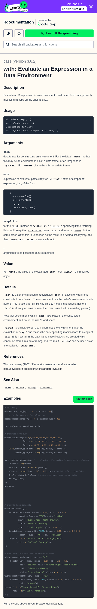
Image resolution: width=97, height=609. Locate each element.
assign (32, 387)
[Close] (91, 6)
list (15, 226)
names (78, 230)
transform (46, 387)
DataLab (58, 603)
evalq (8, 387)
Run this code (83, 399)
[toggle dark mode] (8, 33)
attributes (35, 230)
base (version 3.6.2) (20, 61)
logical (56, 226)
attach (20, 387)
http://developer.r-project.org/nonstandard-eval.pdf (32, 368)
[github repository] (19, 33)
